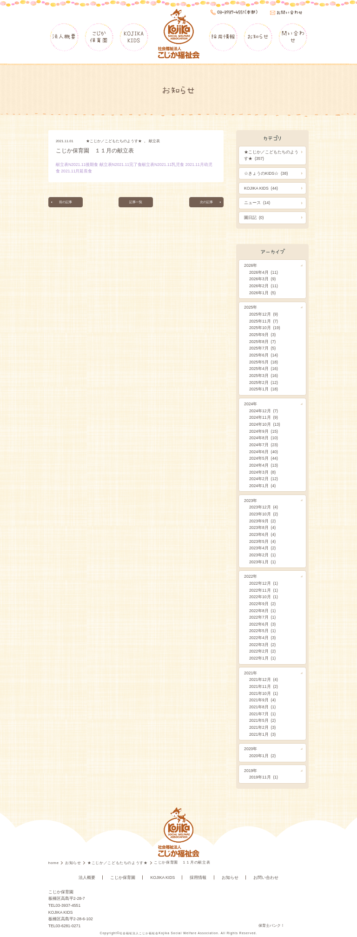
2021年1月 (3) (262, 734)
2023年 (250, 500)
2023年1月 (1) (262, 562)
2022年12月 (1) (263, 583)
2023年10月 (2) (263, 514)
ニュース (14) (257, 202)
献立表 (154, 141)
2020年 (250, 748)
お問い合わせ (265, 877)
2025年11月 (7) (263, 321)
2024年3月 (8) (262, 472)
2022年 (250, 576)
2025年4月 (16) (263, 368)
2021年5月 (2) (262, 720)
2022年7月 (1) (262, 617)
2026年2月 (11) (263, 286)
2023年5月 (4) (262, 541)
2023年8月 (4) (262, 527)
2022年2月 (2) (262, 651)
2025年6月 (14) (263, 355)
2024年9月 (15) (263, 431)
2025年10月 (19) (264, 327)
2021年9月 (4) (262, 700)
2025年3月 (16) (263, 375)
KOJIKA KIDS (163, 877)
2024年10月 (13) (264, 424)
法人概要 (64, 36)
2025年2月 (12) (263, 382)
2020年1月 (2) (262, 755)
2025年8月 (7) (262, 341)
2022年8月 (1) (262, 610)
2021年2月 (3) (262, 727)
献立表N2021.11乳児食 (163, 164)
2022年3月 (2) (262, 644)
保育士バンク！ (271, 926)
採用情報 (223, 36)
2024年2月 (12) (263, 478)
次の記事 (205, 202)
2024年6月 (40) (263, 451)
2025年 (250, 307)
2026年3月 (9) (262, 279)
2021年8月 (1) (262, 707)
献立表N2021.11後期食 (77, 164)
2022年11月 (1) (263, 590)
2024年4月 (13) (263, 465)
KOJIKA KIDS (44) (261, 188)
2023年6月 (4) (262, 534)
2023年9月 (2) (262, 521)
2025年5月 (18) (263, 362)
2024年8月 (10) (263, 438)
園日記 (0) (254, 217)
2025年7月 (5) (262, 348)
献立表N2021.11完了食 (120, 164)
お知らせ (258, 36)
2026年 (250, 265)
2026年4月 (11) (263, 272)
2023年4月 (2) (262, 548)
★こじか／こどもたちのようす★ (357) (271, 155)
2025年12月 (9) (263, 314)
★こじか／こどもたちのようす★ (114, 141)
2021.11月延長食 (76, 171)
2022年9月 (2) (262, 603)
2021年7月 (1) (262, 714)
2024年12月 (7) (263, 411)
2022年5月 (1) (262, 630)
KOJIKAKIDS (134, 36)
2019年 (250, 770)
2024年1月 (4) (262, 485)
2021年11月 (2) (263, 686)
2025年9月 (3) (262, 334)
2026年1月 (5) (262, 292)
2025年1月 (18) (263, 389)
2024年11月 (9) (263, 417)
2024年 (250, 404)
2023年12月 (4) (263, 507)
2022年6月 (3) (262, 624)
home (54, 863)
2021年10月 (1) (263, 693)
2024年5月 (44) (263, 458)
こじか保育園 (99, 36)
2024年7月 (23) (263, 444)
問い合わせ (292, 36)
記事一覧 (135, 202)
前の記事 (67, 202)
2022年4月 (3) (262, 637)
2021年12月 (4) (263, 679)
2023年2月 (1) (262, 555)
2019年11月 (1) (263, 777)
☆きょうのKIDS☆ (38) (266, 173)
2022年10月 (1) (263, 596)
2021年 (250, 673)
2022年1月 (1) (262, 658)
